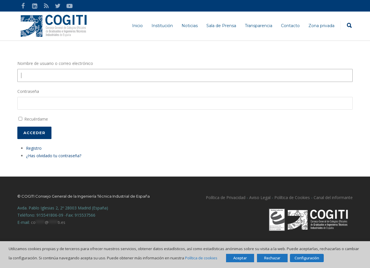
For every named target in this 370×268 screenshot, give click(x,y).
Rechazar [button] (272, 257)
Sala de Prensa (221, 25)
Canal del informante (333, 197)
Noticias (190, 25)
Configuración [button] (307, 257)
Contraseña (28, 91)
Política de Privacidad (225, 197)
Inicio (137, 25)
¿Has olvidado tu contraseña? (53, 155)
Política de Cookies (292, 197)
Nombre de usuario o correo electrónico (55, 63)
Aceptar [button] (240, 257)
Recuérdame (36, 119)
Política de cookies (201, 257)
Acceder (34, 132)
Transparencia (258, 25)
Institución (162, 25)
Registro (34, 148)
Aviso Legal (259, 197)
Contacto (290, 25)
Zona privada (321, 25)
